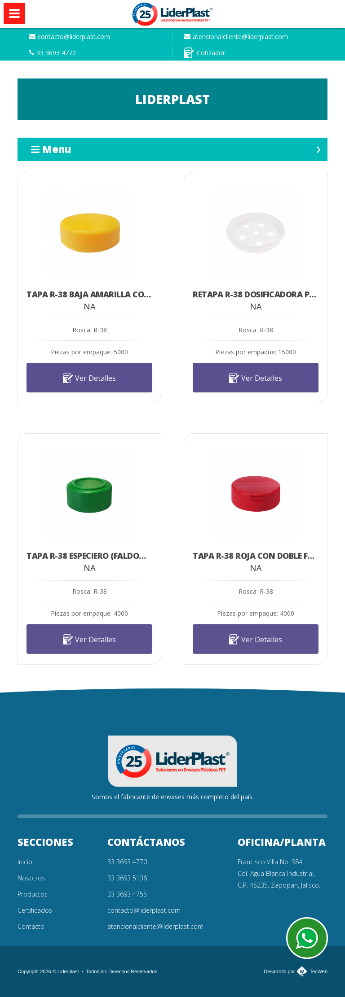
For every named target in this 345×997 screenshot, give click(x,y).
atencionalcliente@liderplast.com (236, 36)
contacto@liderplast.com (69, 36)
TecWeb (318, 971)
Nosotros (31, 878)
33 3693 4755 (127, 894)
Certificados (35, 910)
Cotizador (204, 53)
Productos (33, 894)
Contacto (31, 926)
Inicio (25, 862)
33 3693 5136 (127, 878)
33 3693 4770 (52, 52)
